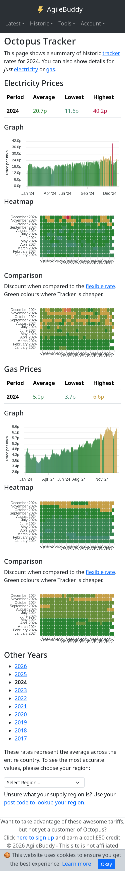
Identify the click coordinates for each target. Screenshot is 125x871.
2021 (21, 706)
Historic (39, 23)
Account (91, 23)
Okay (106, 864)
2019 (21, 722)
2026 (21, 666)
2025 (21, 674)
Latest (13, 23)
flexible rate (100, 286)
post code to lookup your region (44, 802)
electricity (26, 69)
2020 (21, 714)
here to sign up (35, 837)
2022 (21, 698)
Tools (64, 23)
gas (50, 69)
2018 (21, 730)
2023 (21, 690)
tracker (111, 53)
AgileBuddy (60, 10)
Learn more (76, 863)
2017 (21, 738)
